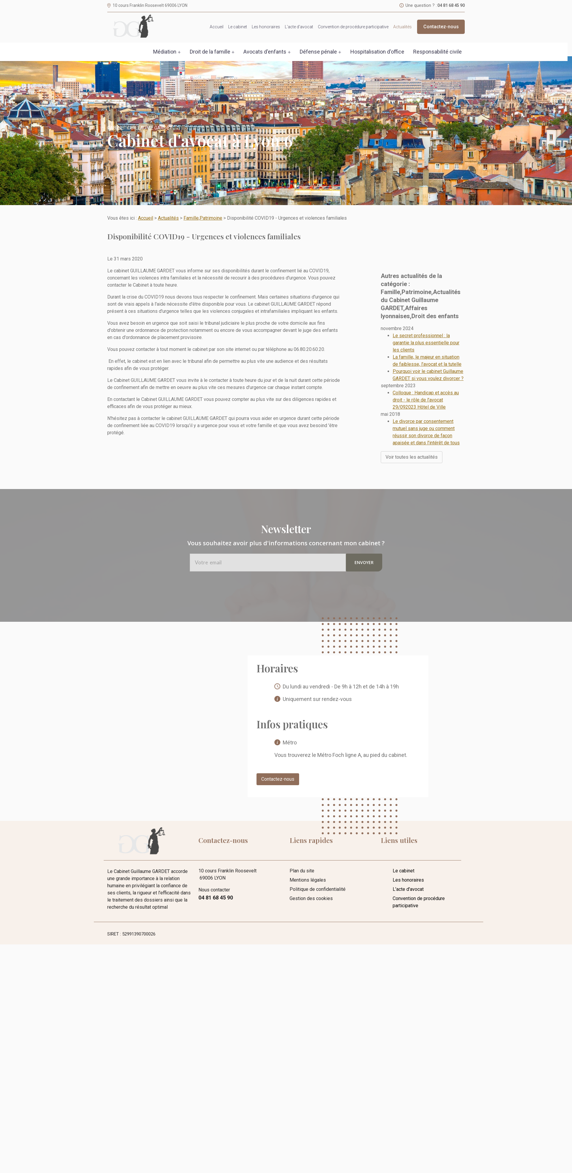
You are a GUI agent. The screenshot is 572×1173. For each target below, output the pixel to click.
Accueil (216, 26)
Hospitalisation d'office (377, 52)
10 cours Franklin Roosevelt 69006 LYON (150, 5)
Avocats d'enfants (264, 52)
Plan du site (302, 844)
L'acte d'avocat (299, 26)
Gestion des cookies (311, 872)
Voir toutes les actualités (412, 440)
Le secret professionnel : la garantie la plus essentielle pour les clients (426, 326)
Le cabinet (237, 26)
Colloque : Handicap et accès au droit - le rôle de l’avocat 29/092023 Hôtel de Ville (426, 383)
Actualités (402, 26)
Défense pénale (318, 52)
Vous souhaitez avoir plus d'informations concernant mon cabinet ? (286, 517)
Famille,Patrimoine (203, 218)
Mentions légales (308, 854)
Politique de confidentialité (318, 863)
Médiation (164, 52)
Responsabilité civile (437, 52)
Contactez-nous (441, 26)
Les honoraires (266, 26)
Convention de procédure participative (353, 26)
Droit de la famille (210, 52)
